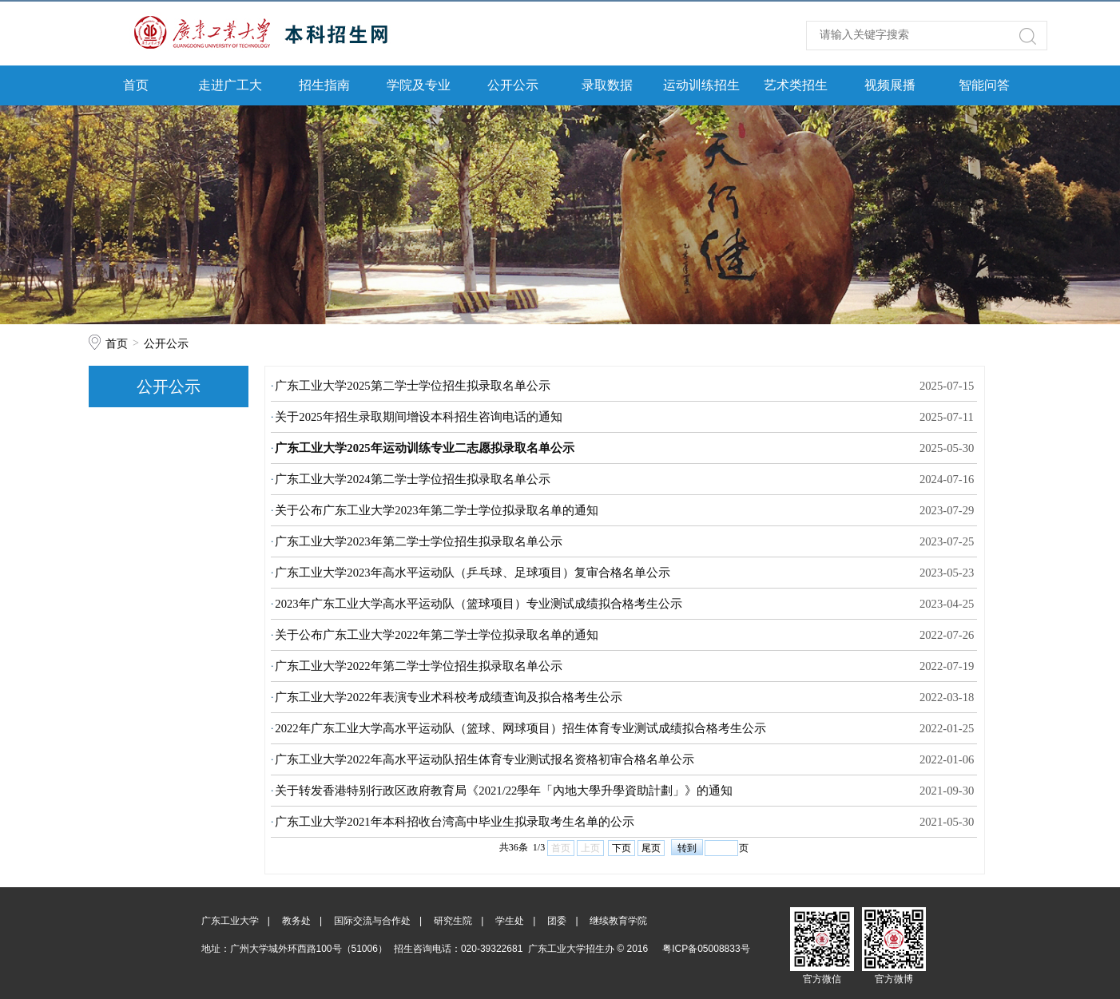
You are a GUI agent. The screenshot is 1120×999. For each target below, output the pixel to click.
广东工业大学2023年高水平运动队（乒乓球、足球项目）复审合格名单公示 (472, 572)
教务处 (296, 920)
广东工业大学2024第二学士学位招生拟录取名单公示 (412, 479)
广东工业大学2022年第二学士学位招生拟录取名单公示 (418, 666)
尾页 (651, 848)
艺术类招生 (796, 85)
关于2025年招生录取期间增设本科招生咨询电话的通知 (418, 416)
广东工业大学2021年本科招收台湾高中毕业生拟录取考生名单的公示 (454, 821)
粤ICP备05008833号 (705, 948)
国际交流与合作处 (372, 920)
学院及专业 (419, 85)
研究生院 (453, 920)
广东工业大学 (230, 920)
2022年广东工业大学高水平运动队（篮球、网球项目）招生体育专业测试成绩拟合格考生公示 (520, 728)
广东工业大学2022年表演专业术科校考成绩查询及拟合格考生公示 (448, 697)
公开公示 (512, 85)
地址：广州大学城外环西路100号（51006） (294, 948)
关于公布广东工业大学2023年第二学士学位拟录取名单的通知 (436, 510)
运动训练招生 (701, 85)
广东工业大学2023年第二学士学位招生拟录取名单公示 (418, 541)
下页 (621, 848)
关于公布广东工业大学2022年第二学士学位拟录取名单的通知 (436, 634)
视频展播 (889, 85)
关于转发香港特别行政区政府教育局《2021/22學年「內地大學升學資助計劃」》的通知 (504, 790)
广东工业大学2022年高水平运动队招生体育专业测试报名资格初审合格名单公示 (484, 759)
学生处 (509, 920)
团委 (556, 920)
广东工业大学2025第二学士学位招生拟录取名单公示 (412, 385)
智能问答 (984, 85)
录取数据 (607, 85)
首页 (136, 85)
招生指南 (324, 85)
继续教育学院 (618, 920)
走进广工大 (230, 85)
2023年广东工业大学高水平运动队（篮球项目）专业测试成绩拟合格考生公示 (478, 603)
